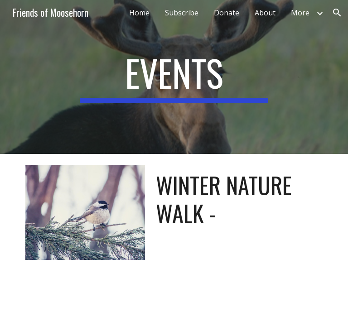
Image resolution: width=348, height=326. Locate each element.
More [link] (300, 13)
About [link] (265, 13)
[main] (173, 77)
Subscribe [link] (181, 13)
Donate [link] (226, 13)
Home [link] (139, 13)
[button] (337, 13)
